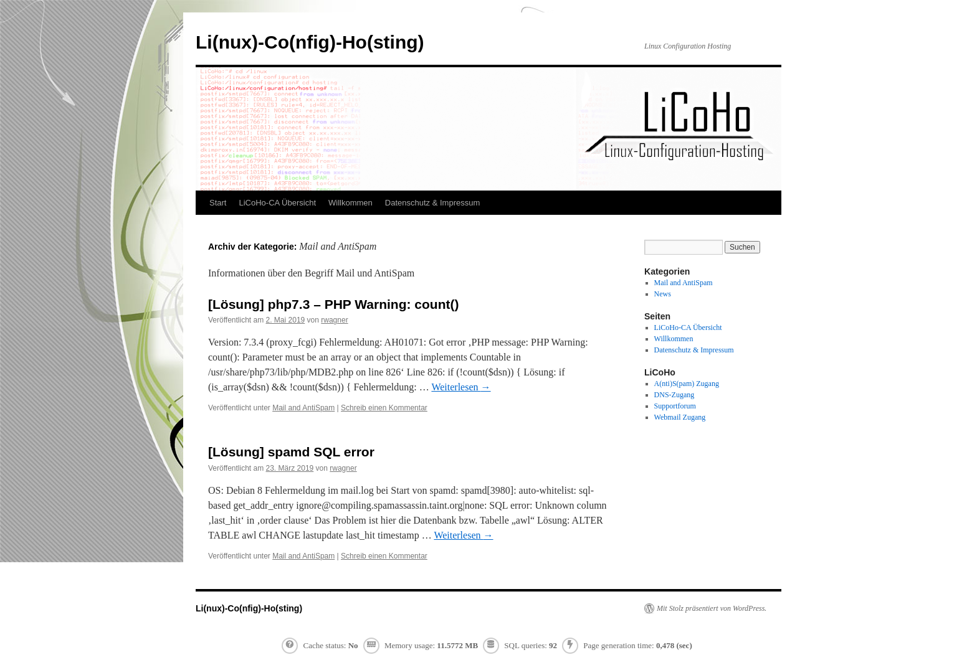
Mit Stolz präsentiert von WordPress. (711, 608)
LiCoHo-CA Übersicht (277, 202)
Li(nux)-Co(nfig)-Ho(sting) (310, 42)
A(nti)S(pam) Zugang (686, 383)
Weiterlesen (460, 387)
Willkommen (350, 202)
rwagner (334, 320)
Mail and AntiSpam (303, 407)
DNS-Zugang (674, 394)
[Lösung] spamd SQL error (291, 452)
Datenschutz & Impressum (432, 202)
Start (217, 202)
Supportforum (675, 406)
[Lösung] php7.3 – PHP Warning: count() (333, 304)
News (662, 294)
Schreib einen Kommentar (384, 407)
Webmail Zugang (680, 417)
